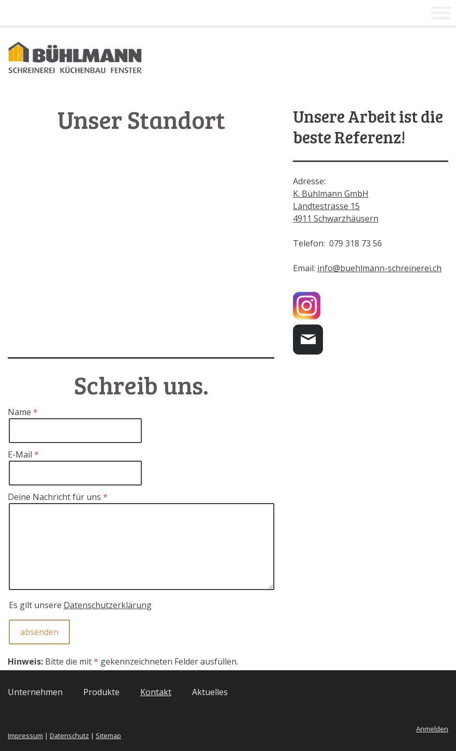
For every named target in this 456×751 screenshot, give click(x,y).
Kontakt (155, 692)
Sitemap (108, 735)
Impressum (25, 735)
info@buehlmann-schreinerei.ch (379, 268)
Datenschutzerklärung (108, 605)
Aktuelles (210, 692)
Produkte (101, 692)
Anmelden (432, 728)
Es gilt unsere (80, 605)
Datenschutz (69, 735)
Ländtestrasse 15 (326, 206)
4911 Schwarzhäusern (335, 218)
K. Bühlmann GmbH (331, 193)
